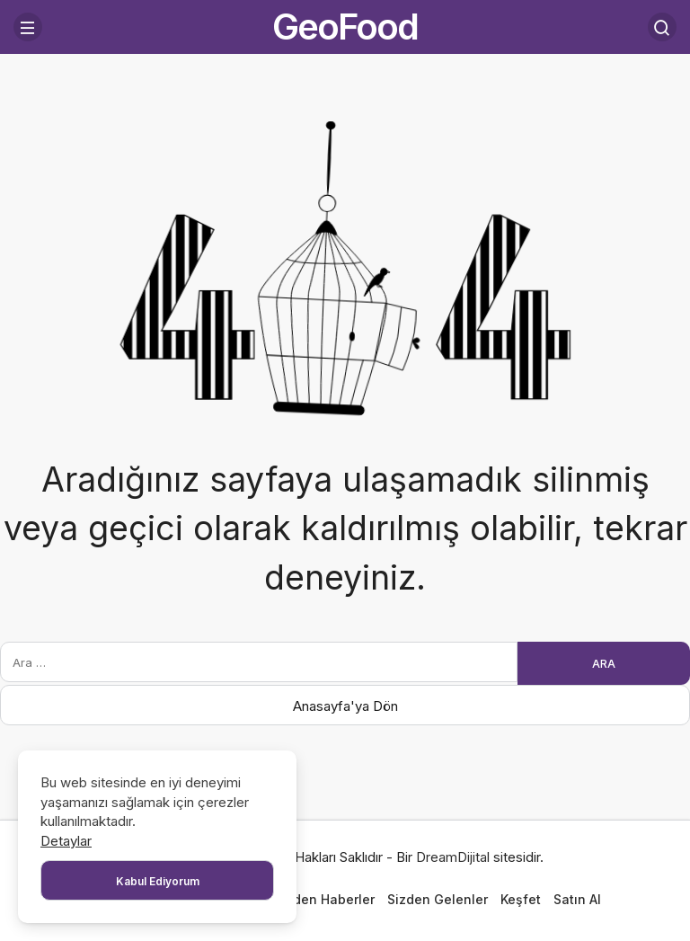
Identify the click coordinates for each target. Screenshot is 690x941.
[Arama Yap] (662, 27)
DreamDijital (453, 857)
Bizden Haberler (324, 899)
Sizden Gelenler (437, 899)
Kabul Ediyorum (157, 881)
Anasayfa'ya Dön (345, 706)
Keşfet (520, 899)
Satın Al (577, 899)
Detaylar (66, 840)
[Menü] (27, 27)
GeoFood (345, 26)
